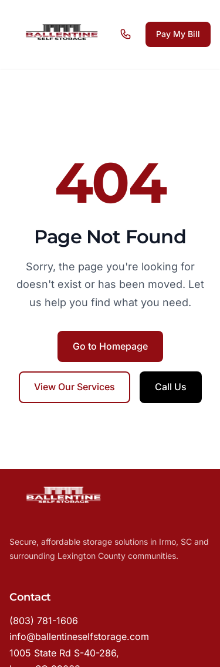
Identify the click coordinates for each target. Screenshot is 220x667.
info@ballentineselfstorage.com (79, 636)
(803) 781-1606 (43, 620)
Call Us (171, 387)
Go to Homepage (110, 346)
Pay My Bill (178, 34)
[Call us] (128, 34)
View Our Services (74, 387)
